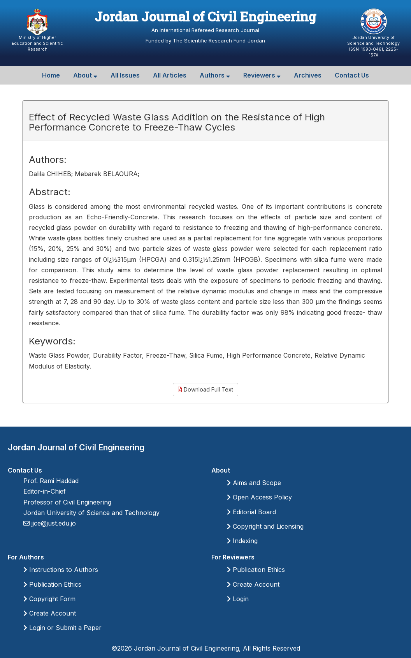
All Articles (169, 75)
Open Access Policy (259, 497)
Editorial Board (251, 512)
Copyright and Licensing (265, 526)
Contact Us (352, 75)
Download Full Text (205, 389)
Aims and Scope (254, 483)
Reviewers (262, 75)
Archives (307, 75)
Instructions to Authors (60, 569)
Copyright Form (49, 599)
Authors (215, 75)
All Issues (125, 75)
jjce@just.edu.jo (53, 523)
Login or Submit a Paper (62, 628)
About (85, 75)
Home (51, 75)
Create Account (49, 613)
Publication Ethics (52, 584)
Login (238, 599)
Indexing (242, 541)
